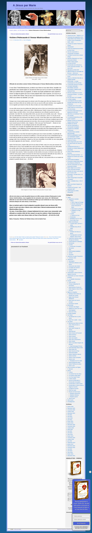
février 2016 (70, 454)
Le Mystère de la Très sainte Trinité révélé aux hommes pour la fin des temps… (75, 107)
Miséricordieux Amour (17, 238)
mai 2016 (69, 449)
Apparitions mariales (74, 199)
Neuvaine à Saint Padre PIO (56, 27)
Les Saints (27, 236)
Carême (71, 230)
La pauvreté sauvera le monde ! (75, 84)
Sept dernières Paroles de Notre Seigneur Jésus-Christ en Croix (75, 289)
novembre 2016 (71, 447)
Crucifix (69, 280)
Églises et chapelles (72, 292)
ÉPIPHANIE (70, 305)
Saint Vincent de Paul (74, 351)
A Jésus (71, 372)
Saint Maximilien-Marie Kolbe (76, 347)
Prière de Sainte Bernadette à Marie (19, 34)
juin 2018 (69, 441)
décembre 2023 (71, 413)
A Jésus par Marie (24, 5)
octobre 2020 (70, 428)
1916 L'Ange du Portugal (77, 202)
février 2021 (70, 421)
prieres (15, 30)
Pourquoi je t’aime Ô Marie (73, 138)
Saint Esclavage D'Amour (76, 346)
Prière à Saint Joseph (72, 61)
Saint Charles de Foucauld (75, 333)
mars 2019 (70, 434)
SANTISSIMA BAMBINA (73, 159)
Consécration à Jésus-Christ (75, 383)
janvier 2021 (70, 423)
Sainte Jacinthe (72, 355)
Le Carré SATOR (71, 63)
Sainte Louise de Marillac (75, 357)
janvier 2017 (70, 444)
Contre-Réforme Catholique (75, 241)
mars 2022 (70, 418)
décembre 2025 (71, 408)
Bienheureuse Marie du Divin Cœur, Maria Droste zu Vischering (76, 325)
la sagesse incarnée (73, 388)
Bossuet (71, 369)
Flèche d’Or (29, 27)
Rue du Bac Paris (74, 220)
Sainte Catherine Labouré (75, 354)
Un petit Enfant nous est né (55, 34)
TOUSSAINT (70, 47)
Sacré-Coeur (72, 398)
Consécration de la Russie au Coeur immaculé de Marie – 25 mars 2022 (74, 66)
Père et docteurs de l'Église (74, 367)
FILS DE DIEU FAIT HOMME (74, 97)
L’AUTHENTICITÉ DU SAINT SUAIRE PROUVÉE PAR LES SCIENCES (74, 102)
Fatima (71, 200)
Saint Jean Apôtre (73, 338)
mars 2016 (70, 452)
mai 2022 (69, 414)
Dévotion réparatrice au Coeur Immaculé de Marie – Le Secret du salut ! (74, 94)
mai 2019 (69, 431)
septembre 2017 (71, 442)
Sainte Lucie (72, 359)
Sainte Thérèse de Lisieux (38, 236)
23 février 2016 (72, 257)
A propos (22, 27)
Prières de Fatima (71, 140)
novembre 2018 (71, 437)
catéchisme (70, 259)
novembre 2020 (71, 426)
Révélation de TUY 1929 (76, 218)
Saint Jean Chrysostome (75, 339)
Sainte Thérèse (26, 238)
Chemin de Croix (75, 215)
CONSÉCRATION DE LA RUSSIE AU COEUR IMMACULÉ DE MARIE (75, 148)
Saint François (72, 336)
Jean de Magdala (27, 40)
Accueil (11, 27)
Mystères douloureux (75, 393)
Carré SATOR (72, 282)
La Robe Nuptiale (71, 313)
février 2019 (70, 436)
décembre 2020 (71, 424)
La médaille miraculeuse (74, 279)
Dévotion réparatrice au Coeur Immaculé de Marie (77, 205)
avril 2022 (69, 416)
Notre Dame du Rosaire (77, 208)
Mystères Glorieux (74, 395)
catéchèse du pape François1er (75, 256)
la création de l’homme (74, 267)
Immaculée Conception (75, 246)
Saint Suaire (70, 400)
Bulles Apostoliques (73, 222)
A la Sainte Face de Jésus (75, 373)
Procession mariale (73, 303)
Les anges (71, 271)
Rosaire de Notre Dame (74, 391)
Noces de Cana (72, 311)
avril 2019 (69, 432)
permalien (21, 239)
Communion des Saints (74, 266)
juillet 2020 (70, 429)
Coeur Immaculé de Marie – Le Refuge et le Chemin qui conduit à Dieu (75, 156)
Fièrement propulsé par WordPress (64, 529)
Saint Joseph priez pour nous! (74, 141)
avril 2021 (69, 419)
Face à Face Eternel (53, 236)
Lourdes (72, 213)
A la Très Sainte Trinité (23, 30)
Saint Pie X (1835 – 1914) (75, 320)
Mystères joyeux (74, 396)
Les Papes (70, 315)
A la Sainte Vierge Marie (74, 375)
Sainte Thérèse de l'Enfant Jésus (36, 238)
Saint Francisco (72, 334)
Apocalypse (71, 261)
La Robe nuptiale (71, 99)
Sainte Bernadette (73, 352)
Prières (16, 27)
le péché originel (73, 269)
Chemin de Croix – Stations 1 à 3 (75, 35)
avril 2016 (69, 450)
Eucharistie (71, 243)
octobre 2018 (70, 439)
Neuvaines (71, 248)
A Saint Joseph (72, 378)
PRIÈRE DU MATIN (72, 123)
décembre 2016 (71, 445)
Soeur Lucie (72, 365)
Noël (70, 249)
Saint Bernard (72, 331)
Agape (69, 197)
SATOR (70, 253)
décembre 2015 (71, 455)
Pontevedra (73, 217)
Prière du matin (72, 390)
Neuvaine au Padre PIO (73, 69)
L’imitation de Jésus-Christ (41, 27)
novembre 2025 (71, 410)
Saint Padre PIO (73, 349)
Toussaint (71, 254)
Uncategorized (70, 401)
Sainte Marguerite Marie (74, 362)
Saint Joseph (72, 341)
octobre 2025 (70, 411)
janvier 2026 (70, 406)
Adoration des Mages (74, 306)
